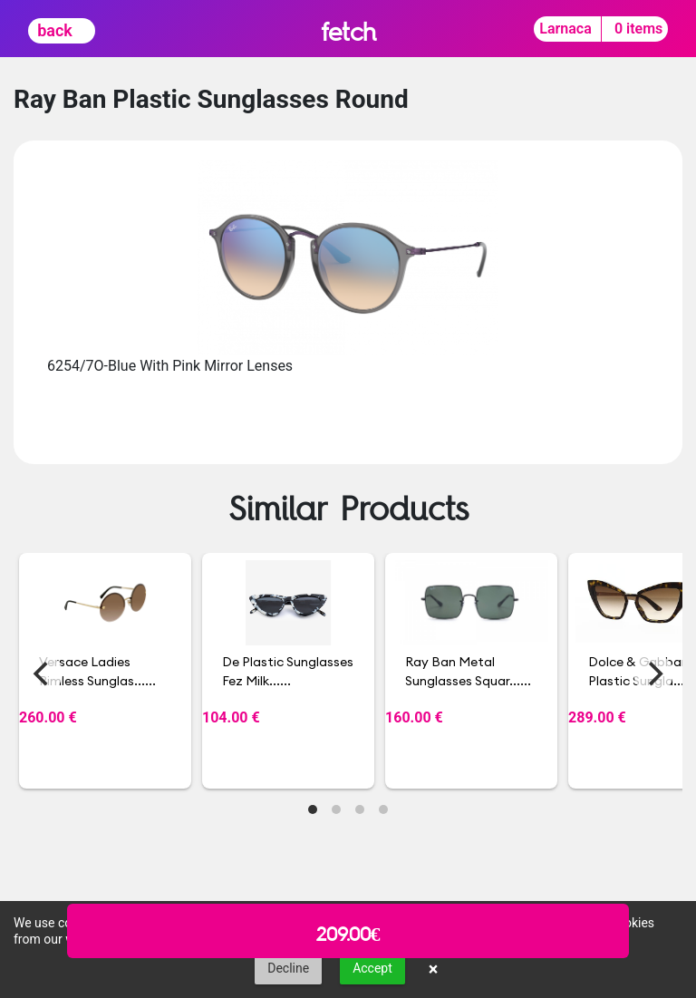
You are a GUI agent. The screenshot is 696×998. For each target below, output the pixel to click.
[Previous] (43, 673)
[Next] (653, 673)
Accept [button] (372, 968)
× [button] (434, 969)
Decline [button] (288, 968)
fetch (348, 31)
